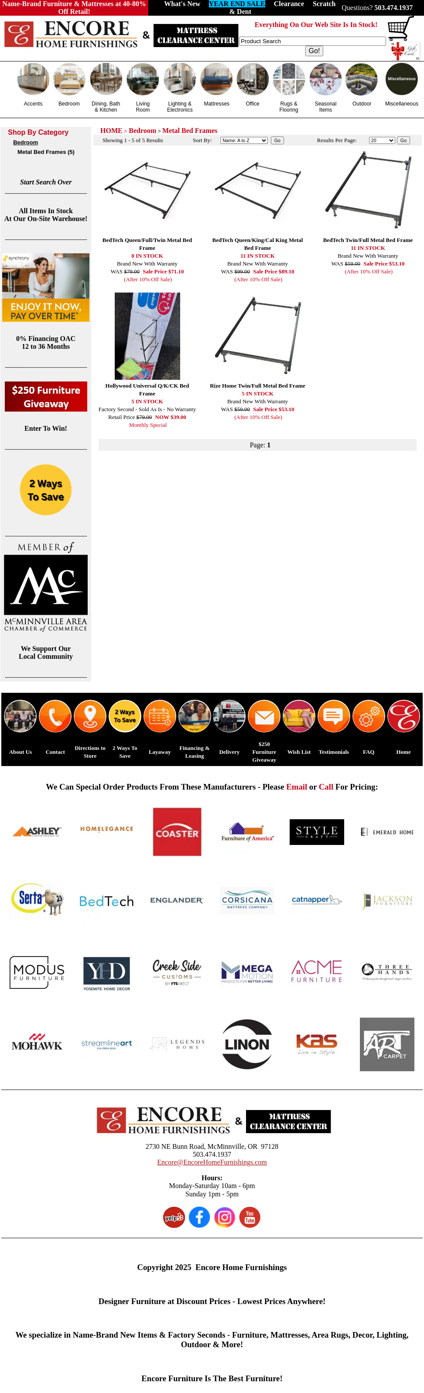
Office (253, 104)
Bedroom (69, 104)
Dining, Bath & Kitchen (106, 107)
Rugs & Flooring (288, 107)
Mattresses (216, 104)
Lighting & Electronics (180, 107)
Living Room (143, 107)
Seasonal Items (325, 107)
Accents (33, 104)
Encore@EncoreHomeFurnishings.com (212, 1162)
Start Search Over (46, 182)
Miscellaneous (401, 104)
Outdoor (361, 104)
